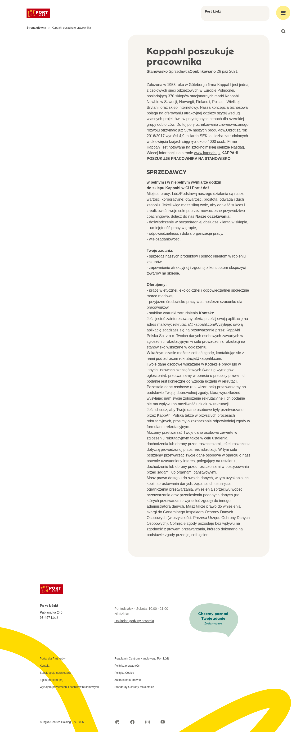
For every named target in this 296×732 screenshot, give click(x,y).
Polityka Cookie (124, 672)
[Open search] (283, 31)
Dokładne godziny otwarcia (134, 621)
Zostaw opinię (213, 623)
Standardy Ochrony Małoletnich (134, 687)
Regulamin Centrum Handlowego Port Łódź (141, 658)
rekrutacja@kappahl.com (194, 324)
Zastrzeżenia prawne (127, 680)
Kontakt (44, 665)
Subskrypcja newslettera (55, 672)
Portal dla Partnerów (53, 658)
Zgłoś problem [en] (51, 680)
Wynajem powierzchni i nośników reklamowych (69, 687)
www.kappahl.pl (207, 153)
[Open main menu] (283, 13)
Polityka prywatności (127, 665)
